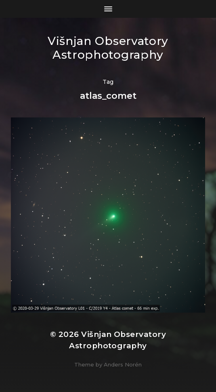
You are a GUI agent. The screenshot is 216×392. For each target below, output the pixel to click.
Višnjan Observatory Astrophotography (108, 48)
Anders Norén (123, 364)
